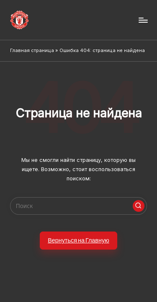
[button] (138, 206)
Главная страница (32, 50)
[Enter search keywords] (78, 206)
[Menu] (143, 20)
